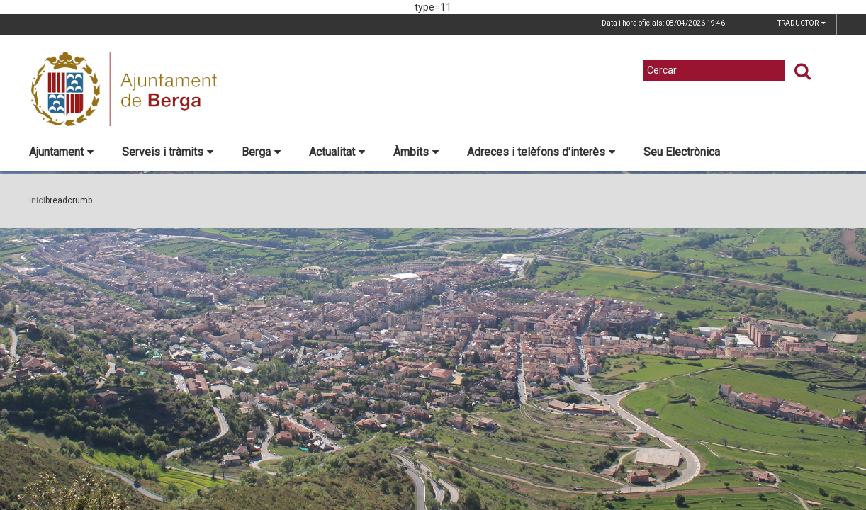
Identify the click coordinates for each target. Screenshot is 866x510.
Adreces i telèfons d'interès (541, 152)
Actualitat (337, 152)
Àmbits (416, 152)
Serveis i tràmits (167, 152)
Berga (261, 152)
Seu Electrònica (681, 152)
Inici (37, 200)
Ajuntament (61, 152)
